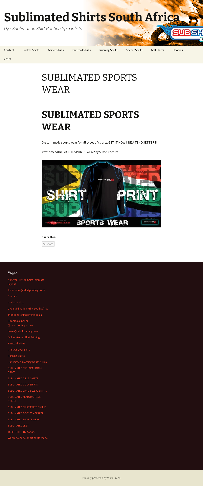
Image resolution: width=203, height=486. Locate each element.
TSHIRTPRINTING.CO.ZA (21, 431)
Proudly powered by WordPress (101, 478)
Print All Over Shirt (19, 349)
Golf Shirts (157, 50)
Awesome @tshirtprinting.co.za (26, 290)
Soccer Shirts (134, 50)
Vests (7, 59)
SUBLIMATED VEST (18, 425)
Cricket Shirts (31, 50)
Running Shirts (108, 50)
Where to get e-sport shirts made (28, 438)
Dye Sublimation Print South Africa (28, 308)
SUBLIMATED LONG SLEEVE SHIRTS (27, 390)
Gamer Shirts (56, 50)
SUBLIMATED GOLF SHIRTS (23, 384)
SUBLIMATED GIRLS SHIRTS (23, 378)
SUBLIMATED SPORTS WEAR (24, 419)
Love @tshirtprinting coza (23, 331)
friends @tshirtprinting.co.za (25, 314)
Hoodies (178, 50)
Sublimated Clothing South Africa (27, 362)
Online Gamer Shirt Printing (24, 337)
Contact (9, 50)
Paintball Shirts (81, 50)
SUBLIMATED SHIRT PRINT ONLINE (27, 407)
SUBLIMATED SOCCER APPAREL (25, 413)
